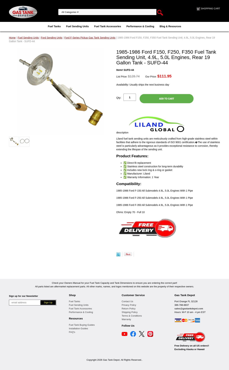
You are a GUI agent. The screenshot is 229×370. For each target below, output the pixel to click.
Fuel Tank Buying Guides (82, 325)
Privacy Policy (129, 305)
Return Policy (128, 308)
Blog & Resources (170, 26)
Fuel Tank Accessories (107, 26)
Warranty (126, 319)
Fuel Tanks (54, 26)
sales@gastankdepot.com (188, 308)
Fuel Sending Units (77, 26)
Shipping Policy (130, 312)
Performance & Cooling (140, 26)
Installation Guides (78, 328)
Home (12, 37)
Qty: (118, 97)
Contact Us (127, 301)
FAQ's (72, 332)
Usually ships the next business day (142, 84)
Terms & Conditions (132, 315)
